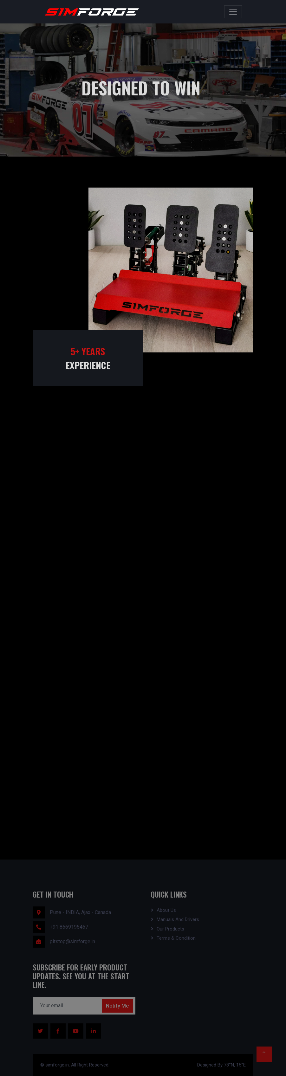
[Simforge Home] (90, 12)
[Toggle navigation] (233, 11)
